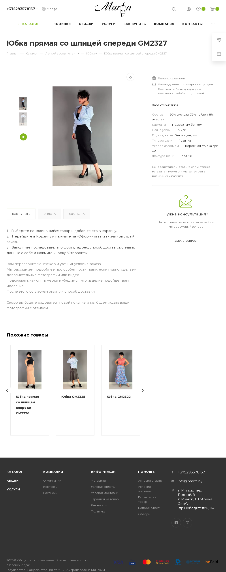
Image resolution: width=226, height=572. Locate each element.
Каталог (15, 471)
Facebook (176, 522)
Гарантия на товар (105, 499)
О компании (52, 480)
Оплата (49, 213)
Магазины (98, 480)
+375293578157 (21, 9)
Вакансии (50, 493)
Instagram (187, 522)
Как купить (21, 213)
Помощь (146, 471)
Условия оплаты (103, 486)
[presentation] (7, 390)
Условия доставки (104, 493)
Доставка (77, 213)
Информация (104, 471)
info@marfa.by (190, 481)
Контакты (50, 486)
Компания (53, 471)
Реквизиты (99, 505)
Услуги (13, 489)
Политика (98, 511)
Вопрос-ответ (149, 508)
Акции (13, 480)
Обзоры (144, 514)
